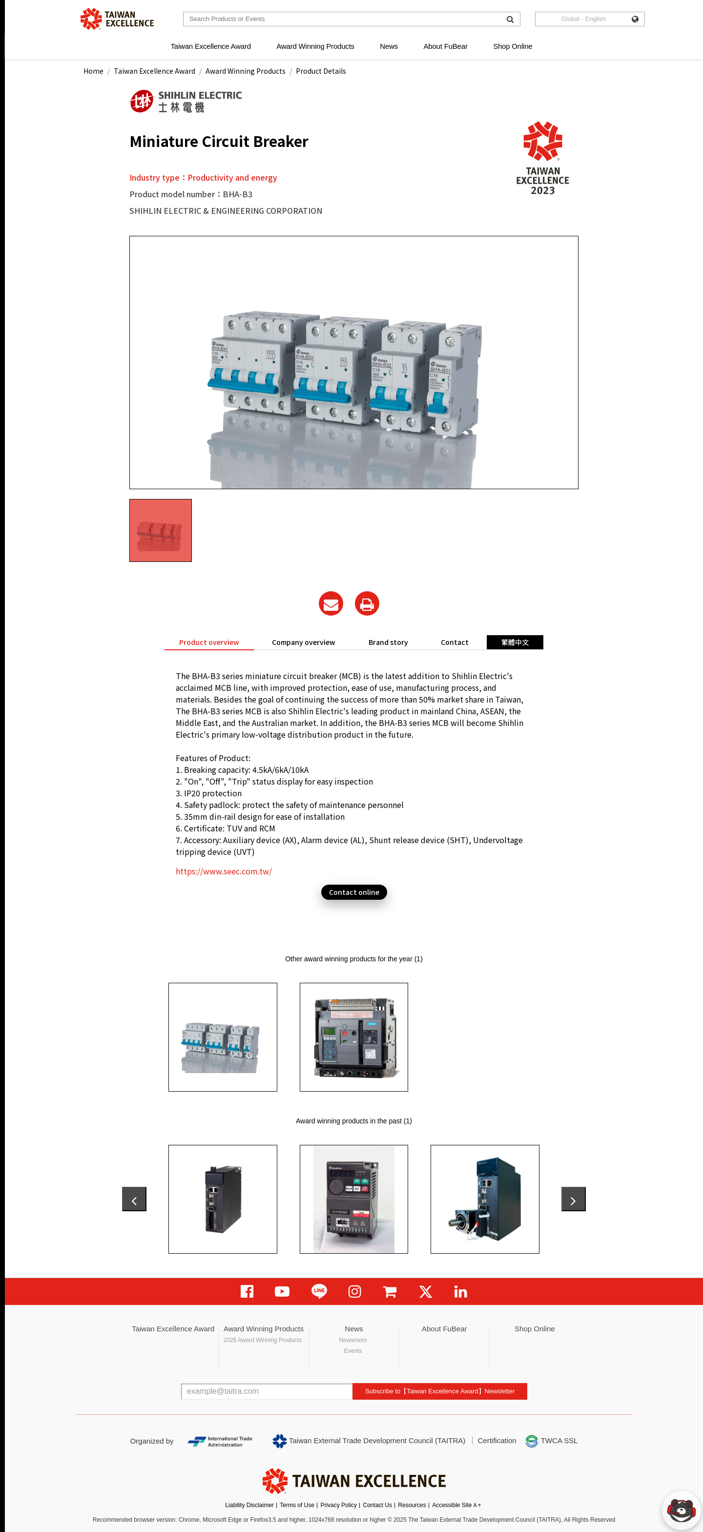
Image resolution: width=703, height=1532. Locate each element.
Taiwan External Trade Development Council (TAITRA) (368, 1441)
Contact (455, 642)
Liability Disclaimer (249, 1505)
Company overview (303, 642)
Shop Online (512, 46)
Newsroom (353, 1340)
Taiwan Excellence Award (210, 46)
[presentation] (134, 1199)
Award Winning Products (315, 46)
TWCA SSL (551, 1441)
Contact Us (377, 1505)
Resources (412, 1505)
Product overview (209, 642)
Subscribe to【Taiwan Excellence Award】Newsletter (440, 1391)
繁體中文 (515, 642)
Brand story (388, 642)
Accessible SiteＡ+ (456, 1505)
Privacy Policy (338, 1505)
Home (93, 71)
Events (353, 1351)
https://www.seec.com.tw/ (224, 871)
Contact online (354, 892)
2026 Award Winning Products (263, 1340)
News (389, 46)
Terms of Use (297, 1505)
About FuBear (446, 46)
